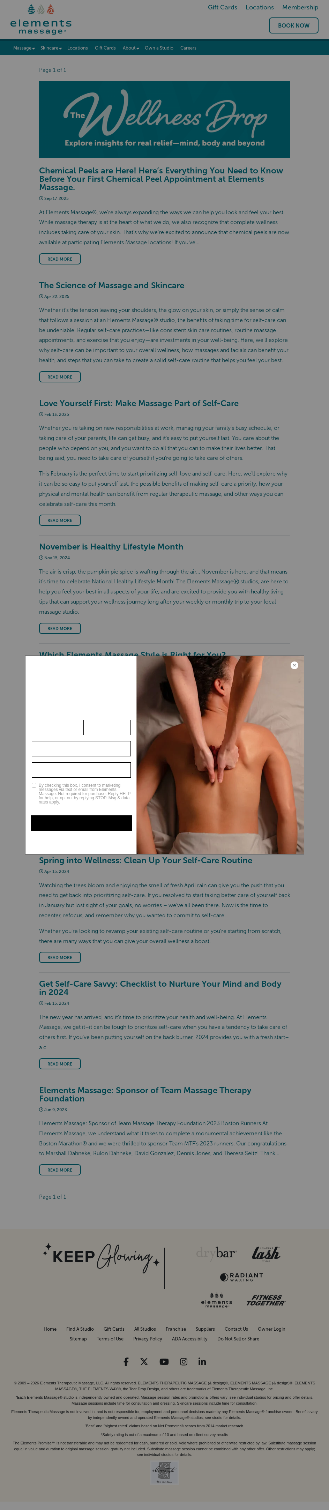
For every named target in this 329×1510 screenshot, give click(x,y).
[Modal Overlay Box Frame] (164, 755)
